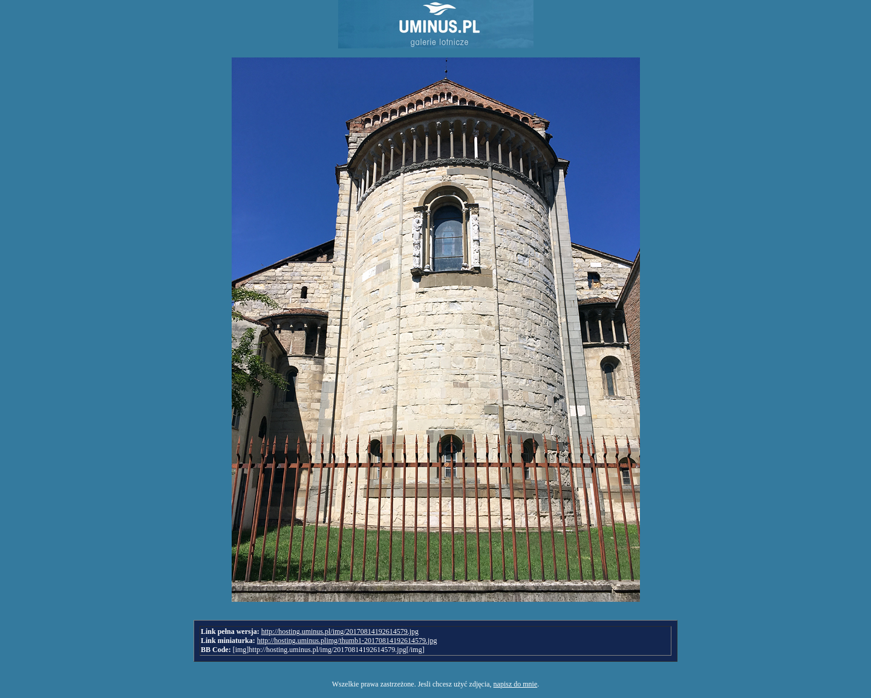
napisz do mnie (516, 684)
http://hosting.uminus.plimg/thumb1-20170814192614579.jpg (347, 640)
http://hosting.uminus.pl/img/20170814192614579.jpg (340, 631)
